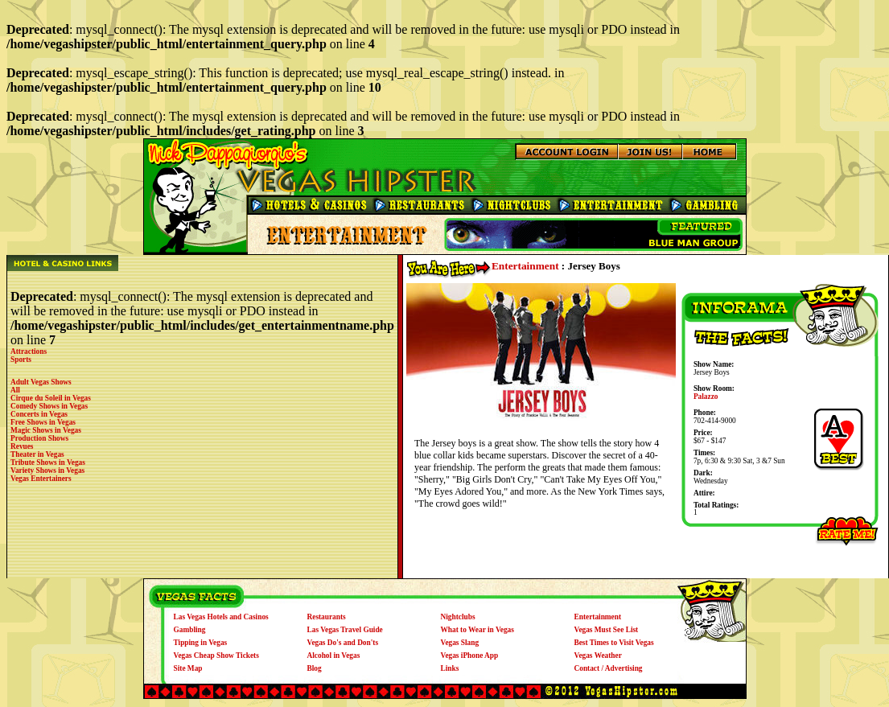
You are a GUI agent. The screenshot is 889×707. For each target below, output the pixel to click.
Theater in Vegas (37, 454)
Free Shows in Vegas (43, 422)
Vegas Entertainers (41, 479)
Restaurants (326, 617)
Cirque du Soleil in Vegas (50, 398)
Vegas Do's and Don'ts (343, 643)
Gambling (190, 630)
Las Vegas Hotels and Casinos (221, 617)
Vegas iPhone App (470, 656)
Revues (22, 446)
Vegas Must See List (606, 630)
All (15, 390)
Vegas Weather (598, 656)
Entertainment (525, 266)
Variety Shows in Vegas (47, 471)
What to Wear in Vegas (477, 630)
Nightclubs (458, 617)
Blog (314, 668)
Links (450, 668)
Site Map (188, 668)
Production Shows (39, 438)
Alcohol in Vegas (333, 656)
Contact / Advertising (608, 668)
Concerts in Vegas (39, 414)
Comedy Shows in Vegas (49, 406)
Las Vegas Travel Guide (345, 630)
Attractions (28, 351)
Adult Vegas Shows (41, 382)
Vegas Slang (460, 643)
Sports (20, 360)
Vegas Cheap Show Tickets (216, 656)
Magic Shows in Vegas (45, 430)
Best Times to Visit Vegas (614, 643)
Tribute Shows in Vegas (47, 462)
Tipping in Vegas (201, 643)
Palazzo (706, 397)
